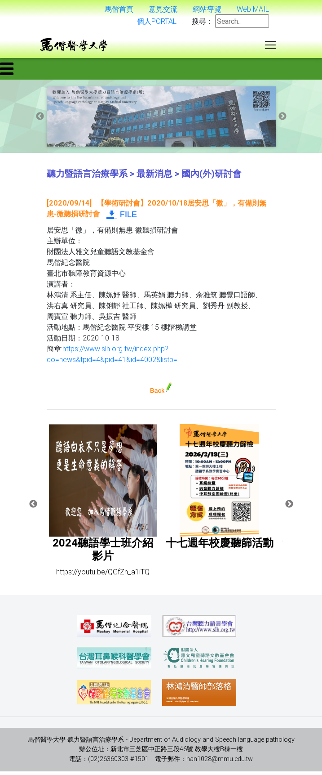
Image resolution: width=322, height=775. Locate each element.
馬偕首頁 (119, 10)
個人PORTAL (156, 22)
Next (282, 120)
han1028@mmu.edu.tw (219, 762)
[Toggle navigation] (270, 46)
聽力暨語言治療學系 (87, 177)
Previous (39, 120)
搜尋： (202, 22)
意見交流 (163, 10)
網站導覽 (207, 10)
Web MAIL (253, 10)
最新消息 (154, 177)
